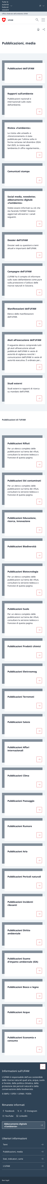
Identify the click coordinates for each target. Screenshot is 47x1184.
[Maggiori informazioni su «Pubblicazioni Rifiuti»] (39, 464)
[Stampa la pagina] (38, 29)
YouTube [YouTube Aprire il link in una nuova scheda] (7, 1116)
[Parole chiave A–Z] (38, 6)
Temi (23, 1144)
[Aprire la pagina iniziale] (7, 19)
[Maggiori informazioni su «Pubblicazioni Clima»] (39, 784)
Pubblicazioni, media (23, 1151)
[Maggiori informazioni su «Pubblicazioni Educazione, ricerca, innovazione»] (39, 530)
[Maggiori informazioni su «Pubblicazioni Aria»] (39, 860)
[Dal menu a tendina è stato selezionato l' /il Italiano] (42, 6)
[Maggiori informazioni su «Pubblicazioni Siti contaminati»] (39, 501)
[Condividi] (43, 29)
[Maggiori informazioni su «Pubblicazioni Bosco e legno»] (39, 996)
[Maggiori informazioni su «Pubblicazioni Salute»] (39, 731)
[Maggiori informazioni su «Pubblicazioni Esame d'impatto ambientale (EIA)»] (39, 970)
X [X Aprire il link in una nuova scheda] (19, 1111)
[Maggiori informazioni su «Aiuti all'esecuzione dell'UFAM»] (39, 367)
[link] (23, 71)
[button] (42, 1066)
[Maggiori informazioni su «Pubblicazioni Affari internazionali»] (39, 759)
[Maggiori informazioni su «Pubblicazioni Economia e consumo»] (39, 1049)
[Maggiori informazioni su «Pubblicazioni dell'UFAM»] (39, 77)
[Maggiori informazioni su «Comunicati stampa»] (39, 180)
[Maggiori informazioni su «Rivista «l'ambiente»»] (39, 155)
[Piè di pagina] (23, 1180)
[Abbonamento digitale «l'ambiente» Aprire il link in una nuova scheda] (23, 1125)
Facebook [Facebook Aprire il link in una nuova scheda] (8, 1111)
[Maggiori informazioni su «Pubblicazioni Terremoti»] (39, 705)
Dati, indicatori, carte (23, 1158)
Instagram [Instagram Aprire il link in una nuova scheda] (30, 1111)
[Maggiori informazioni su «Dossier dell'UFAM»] (39, 255)
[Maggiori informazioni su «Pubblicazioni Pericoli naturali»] (39, 885)
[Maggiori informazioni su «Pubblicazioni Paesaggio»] (39, 810)
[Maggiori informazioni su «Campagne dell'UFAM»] (39, 292)
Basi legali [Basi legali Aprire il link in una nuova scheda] (5, 1180)
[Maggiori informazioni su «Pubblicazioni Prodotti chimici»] (39, 655)
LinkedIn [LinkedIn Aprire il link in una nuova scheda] (21, 1116)
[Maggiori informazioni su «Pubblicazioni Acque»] (39, 1021)
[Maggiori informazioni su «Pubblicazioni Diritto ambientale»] (39, 942)
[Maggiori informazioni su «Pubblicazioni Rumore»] (39, 835)
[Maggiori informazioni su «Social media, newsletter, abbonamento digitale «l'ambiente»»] (39, 224)
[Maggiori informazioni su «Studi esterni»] (39, 398)
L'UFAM (23, 1166)
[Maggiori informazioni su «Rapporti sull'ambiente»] (39, 111)
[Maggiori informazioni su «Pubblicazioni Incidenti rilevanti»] (39, 914)
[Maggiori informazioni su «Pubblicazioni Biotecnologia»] (39, 592)
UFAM (10, 20)
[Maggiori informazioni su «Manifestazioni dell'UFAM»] (39, 323)
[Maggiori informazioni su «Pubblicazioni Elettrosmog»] (39, 680)
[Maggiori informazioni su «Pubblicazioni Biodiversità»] (39, 555)
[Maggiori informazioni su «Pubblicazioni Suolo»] (39, 630)
